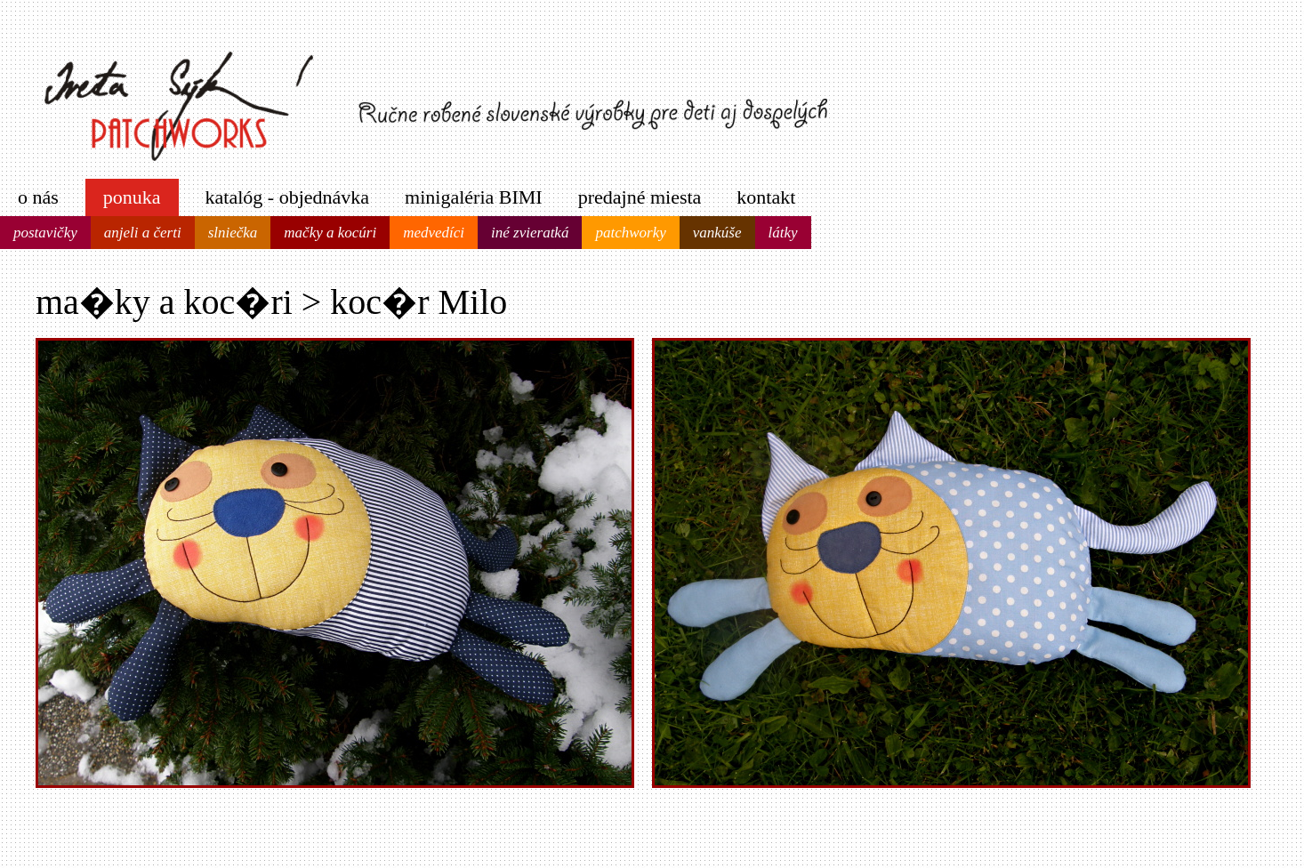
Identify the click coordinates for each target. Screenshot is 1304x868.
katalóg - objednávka (287, 197)
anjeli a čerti (142, 232)
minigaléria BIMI (474, 197)
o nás (38, 197)
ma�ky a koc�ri (164, 302)
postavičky (45, 232)
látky (783, 232)
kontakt (766, 197)
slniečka (233, 232)
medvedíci (433, 232)
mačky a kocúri (330, 232)
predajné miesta (640, 197)
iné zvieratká (529, 232)
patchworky (630, 232)
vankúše (717, 232)
